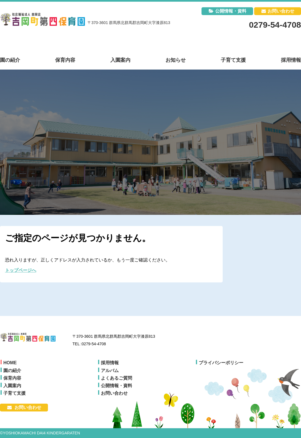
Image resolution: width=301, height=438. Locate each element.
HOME (10, 362)
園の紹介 (12, 370)
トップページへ (20, 270)
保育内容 (12, 378)
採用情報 (110, 362)
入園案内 (12, 385)
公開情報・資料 (230, 11)
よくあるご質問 (116, 378)
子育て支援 (14, 393)
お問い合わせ (281, 11)
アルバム (110, 370)
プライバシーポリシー (221, 362)
